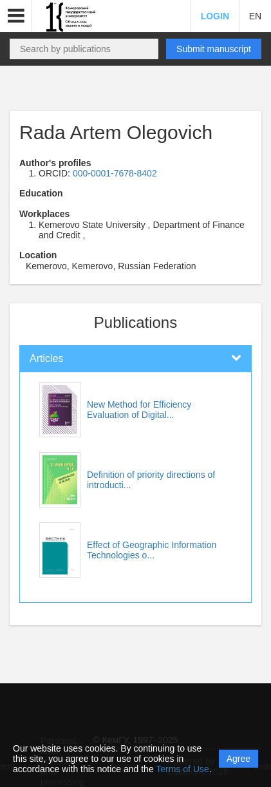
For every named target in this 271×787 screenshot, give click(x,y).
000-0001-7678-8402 (115, 173)
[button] (16, 16)
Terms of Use (182, 769)
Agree (238, 759)
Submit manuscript (213, 49)
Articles (46, 358)
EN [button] (255, 16)
